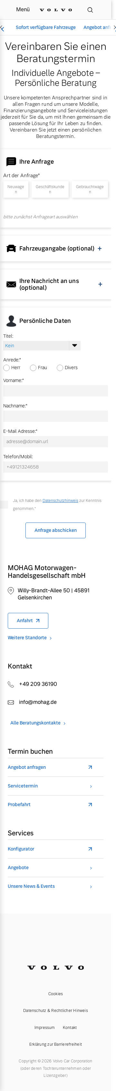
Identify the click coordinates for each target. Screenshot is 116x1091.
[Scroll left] (2, 27)
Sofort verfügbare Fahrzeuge (46, 27)
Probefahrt (19, 804)
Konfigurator (21, 849)
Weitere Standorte (27, 638)
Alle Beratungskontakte (35, 723)
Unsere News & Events (31, 886)
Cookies (55, 993)
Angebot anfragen (27, 767)
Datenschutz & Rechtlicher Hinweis (55, 1010)
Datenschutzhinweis (60, 500)
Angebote (18, 867)
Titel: (8, 336)
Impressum (44, 1027)
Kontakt (70, 1027)
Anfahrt (25, 620)
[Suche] (90, 9)
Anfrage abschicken (55, 530)
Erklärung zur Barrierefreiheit (55, 1044)
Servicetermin (23, 786)
